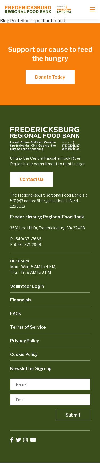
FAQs (15, 313)
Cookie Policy (24, 354)
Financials (20, 300)
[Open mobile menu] (92, 9)
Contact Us (31, 179)
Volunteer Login (27, 286)
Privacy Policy (24, 340)
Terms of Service (28, 327)
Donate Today (50, 77)
